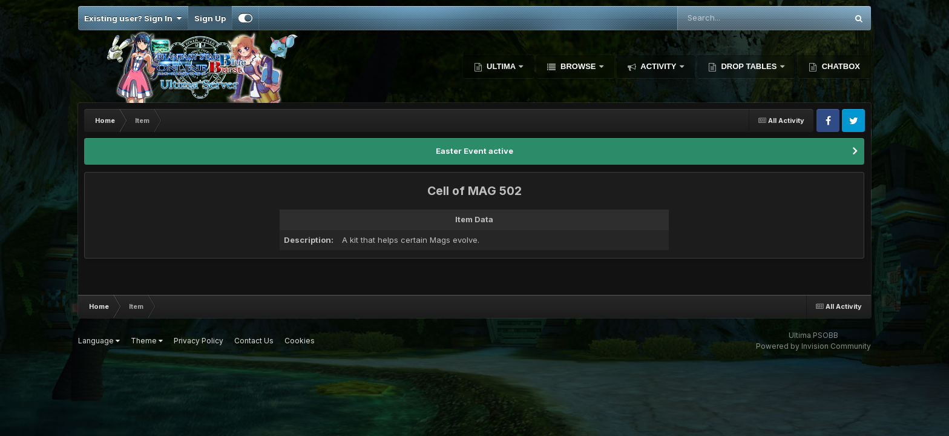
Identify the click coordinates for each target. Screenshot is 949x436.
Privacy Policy (198, 340)
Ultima (501, 66)
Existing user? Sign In (133, 18)
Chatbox (839, 66)
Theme (147, 340)
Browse (578, 66)
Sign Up (210, 18)
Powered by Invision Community (813, 346)
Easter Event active (474, 151)
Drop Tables (749, 66)
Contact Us (254, 340)
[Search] (739, 18)
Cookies (299, 340)
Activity (658, 66)
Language (99, 340)
